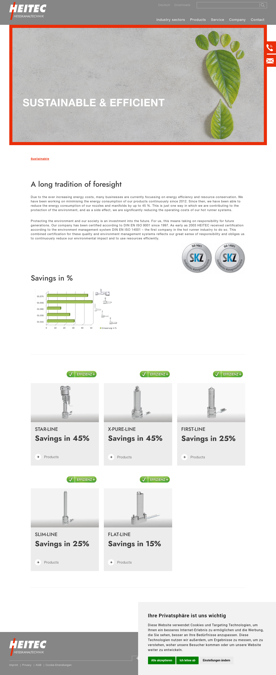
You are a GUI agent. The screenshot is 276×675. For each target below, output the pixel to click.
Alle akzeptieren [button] (161, 660)
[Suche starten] (263, 5)
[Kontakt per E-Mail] (270, 61)
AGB (38, 665)
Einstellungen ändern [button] (216, 660)
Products (198, 19)
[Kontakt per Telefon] (270, 47)
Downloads (182, 5)
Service (217, 19)
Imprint (13, 665)
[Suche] (227, 5)
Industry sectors (170, 19)
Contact (257, 19)
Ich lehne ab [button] (187, 660)
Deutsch (164, 5)
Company (237, 19)
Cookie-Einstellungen (59, 665)
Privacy (27, 665)
